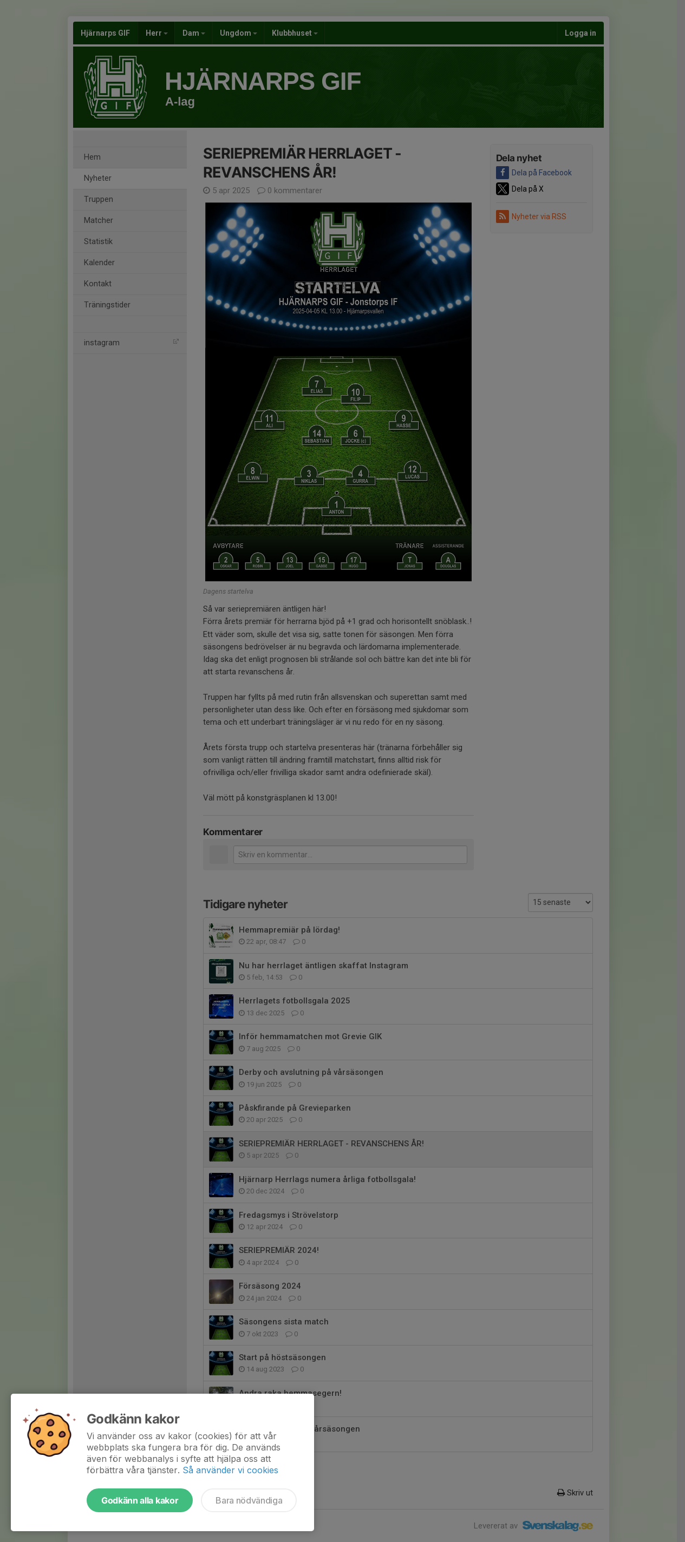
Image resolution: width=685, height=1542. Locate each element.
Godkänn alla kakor (139, 1500)
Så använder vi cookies (230, 1470)
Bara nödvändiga (249, 1500)
